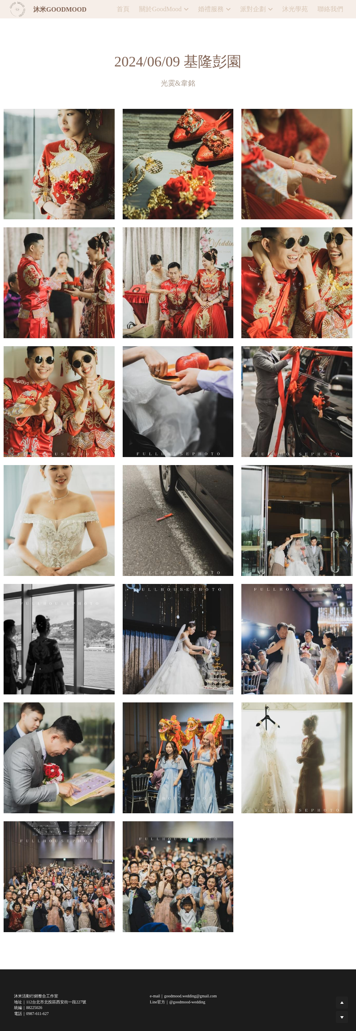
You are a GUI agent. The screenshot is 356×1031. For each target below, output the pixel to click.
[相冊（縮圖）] (59, 164)
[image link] (17, 8)
